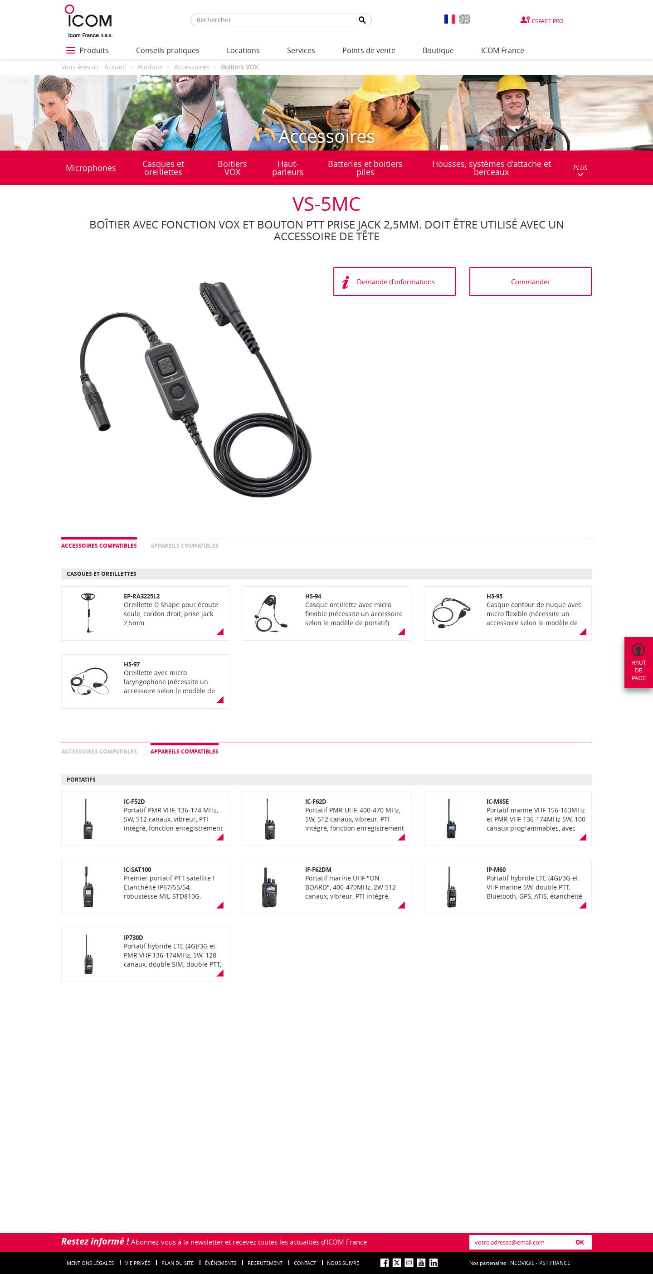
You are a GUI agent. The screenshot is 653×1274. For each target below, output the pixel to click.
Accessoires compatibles (99, 545)
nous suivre (343, 1262)
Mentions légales (90, 1262)
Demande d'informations (396, 281)
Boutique (438, 50)
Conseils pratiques (168, 50)
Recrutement (265, 1262)
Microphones (91, 167)
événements (220, 1262)
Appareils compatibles (185, 545)
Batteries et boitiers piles (365, 167)
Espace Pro (547, 20)
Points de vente (368, 50)
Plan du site (177, 1262)
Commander (530, 281)
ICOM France (502, 50)
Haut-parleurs (288, 167)
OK (579, 1242)
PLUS (580, 170)
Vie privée (137, 1262)
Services (301, 50)
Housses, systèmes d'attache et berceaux (491, 167)
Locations (243, 50)
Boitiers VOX (232, 167)
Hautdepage (638, 670)
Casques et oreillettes (163, 167)
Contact (305, 1262)
